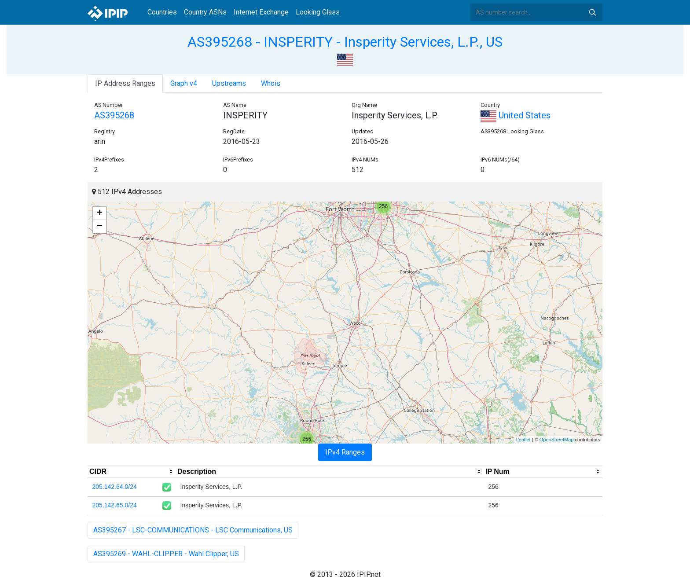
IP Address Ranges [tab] (125, 83)
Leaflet (523, 439)
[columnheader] (132, 472)
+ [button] (100, 213)
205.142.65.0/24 (114, 505)
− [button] (100, 226)
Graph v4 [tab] (183, 83)
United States (516, 115)
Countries (162, 12)
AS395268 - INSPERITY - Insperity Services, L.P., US (345, 41)
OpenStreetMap (557, 439)
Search (592, 12)
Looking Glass (318, 12)
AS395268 (114, 115)
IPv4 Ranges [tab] (345, 452)
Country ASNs (205, 12)
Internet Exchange (261, 12)
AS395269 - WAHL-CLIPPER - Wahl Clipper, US (166, 554)
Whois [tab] (270, 83)
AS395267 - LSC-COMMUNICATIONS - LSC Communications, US (193, 530)
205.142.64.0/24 (114, 486)
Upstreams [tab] (229, 83)
